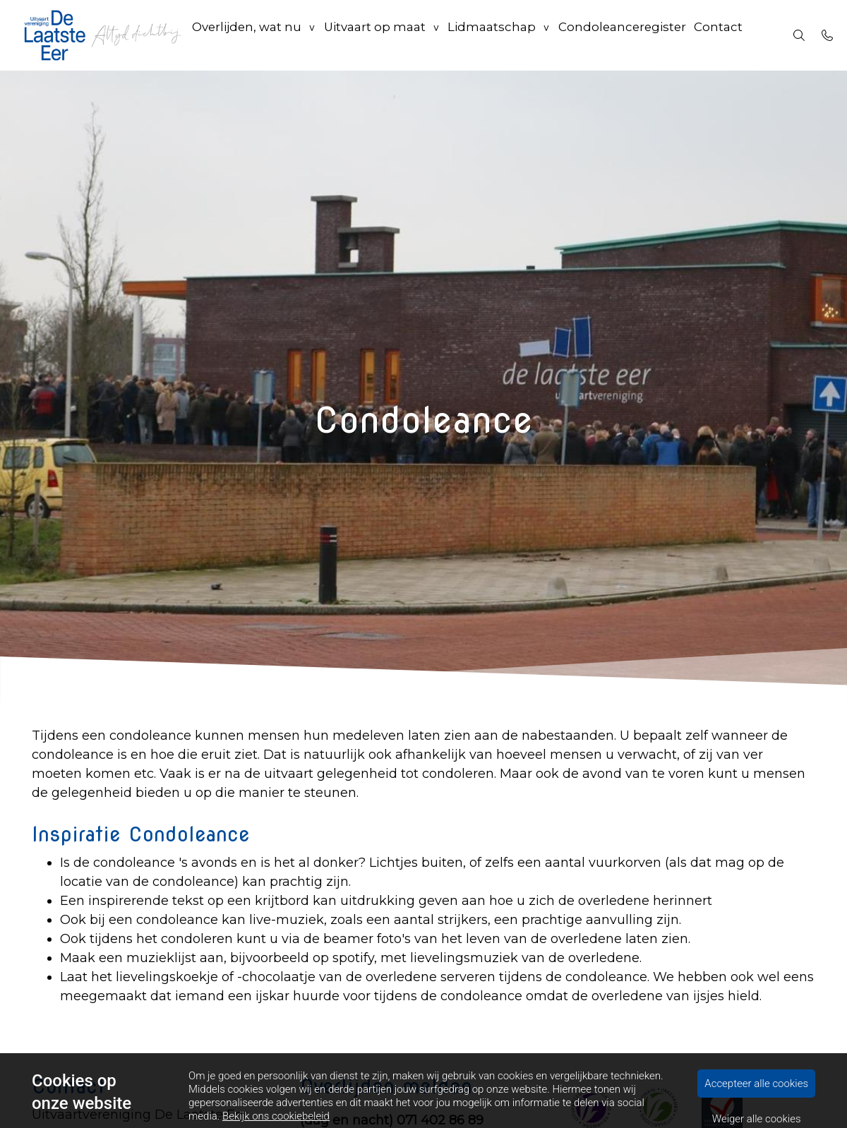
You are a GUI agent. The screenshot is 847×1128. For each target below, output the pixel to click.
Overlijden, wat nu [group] (247, 35)
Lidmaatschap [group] (488, 35)
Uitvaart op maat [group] (374, 35)
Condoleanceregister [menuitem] (614, 35)
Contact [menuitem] (710, 35)
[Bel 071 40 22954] (827, 35)
